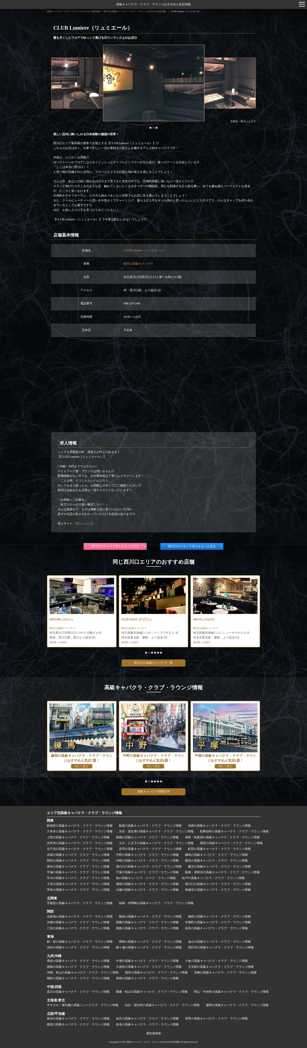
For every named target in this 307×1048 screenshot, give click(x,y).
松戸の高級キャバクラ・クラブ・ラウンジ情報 (213, 878)
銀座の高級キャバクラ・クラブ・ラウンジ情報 (150, 825)
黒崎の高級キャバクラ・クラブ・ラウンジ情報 (78, 966)
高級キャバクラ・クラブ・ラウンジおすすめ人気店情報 (153, 4)
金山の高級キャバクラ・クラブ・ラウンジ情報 (219, 941)
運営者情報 (153, 1033)
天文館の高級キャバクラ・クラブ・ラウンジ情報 (221, 966)
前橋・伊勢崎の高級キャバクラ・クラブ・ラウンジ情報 (156, 903)
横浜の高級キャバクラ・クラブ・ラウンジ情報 (216, 860)
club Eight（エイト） (63, 619)
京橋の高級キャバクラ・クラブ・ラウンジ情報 (78, 922)
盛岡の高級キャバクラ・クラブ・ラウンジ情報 (237, 1005)
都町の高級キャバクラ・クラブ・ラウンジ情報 (78, 978)
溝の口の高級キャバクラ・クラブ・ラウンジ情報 (149, 866)
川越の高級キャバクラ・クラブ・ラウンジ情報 (147, 889)
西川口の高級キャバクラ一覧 (153, 662)
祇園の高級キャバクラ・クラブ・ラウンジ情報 (147, 922)
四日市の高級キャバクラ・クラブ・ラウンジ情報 (221, 947)
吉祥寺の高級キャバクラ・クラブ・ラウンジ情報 (80, 843)
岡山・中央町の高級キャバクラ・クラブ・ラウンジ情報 (231, 991)
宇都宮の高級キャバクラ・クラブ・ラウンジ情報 (80, 903)
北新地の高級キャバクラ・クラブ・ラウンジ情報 (80, 916)
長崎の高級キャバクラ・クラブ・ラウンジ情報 (147, 978)
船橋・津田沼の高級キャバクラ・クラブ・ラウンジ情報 (222, 872)
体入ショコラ (84, 523)
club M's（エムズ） (206, 619)
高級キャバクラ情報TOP (153, 791)
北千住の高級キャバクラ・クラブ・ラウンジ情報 (80, 848)
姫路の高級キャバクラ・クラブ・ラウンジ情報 (147, 928)
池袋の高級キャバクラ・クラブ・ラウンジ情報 (219, 825)
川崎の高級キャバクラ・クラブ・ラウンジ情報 (147, 860)
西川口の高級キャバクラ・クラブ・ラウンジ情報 (218, 884)
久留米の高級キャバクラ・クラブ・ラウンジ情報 (149, 966)
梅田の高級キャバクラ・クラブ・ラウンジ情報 (219, 916)
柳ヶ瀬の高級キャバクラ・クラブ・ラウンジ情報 (149, 947)
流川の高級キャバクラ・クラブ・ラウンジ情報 (78, 991)
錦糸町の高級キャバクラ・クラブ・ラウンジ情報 (80, 825)
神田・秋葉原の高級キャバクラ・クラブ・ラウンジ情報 (222, 837)
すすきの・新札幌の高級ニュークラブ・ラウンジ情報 (83, 1005)
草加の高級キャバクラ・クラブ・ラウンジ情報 (78, 889)
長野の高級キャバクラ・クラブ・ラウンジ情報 (216, 1018)
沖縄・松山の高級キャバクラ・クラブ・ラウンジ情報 (83, 972)
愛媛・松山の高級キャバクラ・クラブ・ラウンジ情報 (152, 991)
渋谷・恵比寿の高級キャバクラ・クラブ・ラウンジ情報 (156, 831)
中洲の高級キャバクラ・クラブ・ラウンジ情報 (147, 960)
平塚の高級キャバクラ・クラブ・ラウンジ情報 (78, 872)
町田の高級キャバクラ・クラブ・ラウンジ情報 (219, 848)
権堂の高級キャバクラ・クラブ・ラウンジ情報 (78, 1024)
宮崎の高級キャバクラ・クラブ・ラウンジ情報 (225, 972)
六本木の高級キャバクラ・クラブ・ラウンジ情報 (80, 831)
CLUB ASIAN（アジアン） (139, 619)
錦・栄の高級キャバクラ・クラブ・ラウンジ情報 (80, 941)
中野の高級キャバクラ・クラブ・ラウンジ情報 (147, 854)
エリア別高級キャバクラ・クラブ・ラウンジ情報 (84, 813)
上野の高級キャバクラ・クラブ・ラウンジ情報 (78, 837)
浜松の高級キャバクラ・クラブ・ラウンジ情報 (78, 947)
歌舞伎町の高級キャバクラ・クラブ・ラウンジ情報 (234, 831)
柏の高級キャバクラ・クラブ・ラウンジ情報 (146, 878)
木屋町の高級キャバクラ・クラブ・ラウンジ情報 (218, 922)
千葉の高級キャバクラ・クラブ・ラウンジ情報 (147, 872)
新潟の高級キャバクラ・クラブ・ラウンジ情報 (78, 1018)
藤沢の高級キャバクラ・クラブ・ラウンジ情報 (219, 866)
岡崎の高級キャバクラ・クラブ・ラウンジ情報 (150, 941)
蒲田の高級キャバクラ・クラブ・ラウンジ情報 (231, 843)
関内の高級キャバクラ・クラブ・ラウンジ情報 (78, 860)
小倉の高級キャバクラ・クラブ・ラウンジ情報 (216, 960)
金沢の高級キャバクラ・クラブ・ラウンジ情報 (147, 1018)
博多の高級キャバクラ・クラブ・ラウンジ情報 (78, 960)
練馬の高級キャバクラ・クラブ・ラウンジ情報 (216, 854)
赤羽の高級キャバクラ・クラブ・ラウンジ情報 (150, 848)
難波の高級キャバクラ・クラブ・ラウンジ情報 (150, 916)
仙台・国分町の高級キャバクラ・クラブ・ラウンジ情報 (162, 1005)
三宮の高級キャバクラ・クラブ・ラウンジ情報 (78, 928)
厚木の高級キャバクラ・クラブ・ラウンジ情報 (78, 866)
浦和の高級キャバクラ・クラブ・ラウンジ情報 (147, 884)
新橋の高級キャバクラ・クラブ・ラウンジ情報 (147, 837)
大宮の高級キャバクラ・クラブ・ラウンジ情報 (78, 884)
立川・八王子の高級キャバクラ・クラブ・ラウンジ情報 (156, 843)
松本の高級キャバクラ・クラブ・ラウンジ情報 (147, 1024)
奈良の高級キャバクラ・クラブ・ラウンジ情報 (216, 928)
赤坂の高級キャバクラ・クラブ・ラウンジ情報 (78, 854)
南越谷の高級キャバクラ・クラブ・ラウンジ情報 (218, 889)
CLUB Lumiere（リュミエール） (144, 250)
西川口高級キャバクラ (138, 263)
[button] (150, 128)
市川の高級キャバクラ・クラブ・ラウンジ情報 (78, 878)
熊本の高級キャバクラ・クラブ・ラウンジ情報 (156, 972)
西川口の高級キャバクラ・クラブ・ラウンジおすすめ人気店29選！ (136, 11)
